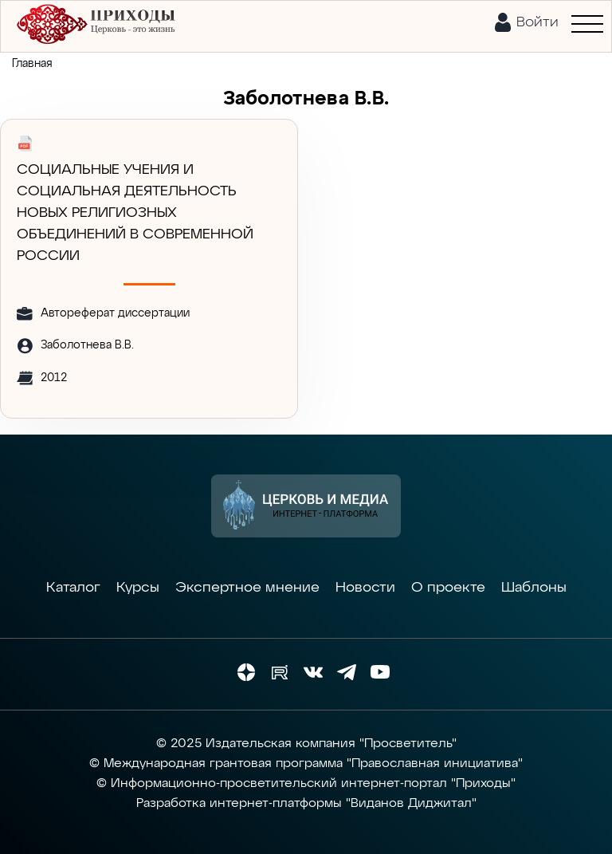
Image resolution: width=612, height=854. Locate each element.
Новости (365, 587)
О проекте (448, 587)
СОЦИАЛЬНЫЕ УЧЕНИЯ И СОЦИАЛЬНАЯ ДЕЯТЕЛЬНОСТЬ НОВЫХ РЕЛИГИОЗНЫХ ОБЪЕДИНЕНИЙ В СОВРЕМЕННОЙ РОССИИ (135, 213)
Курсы (137, 587)
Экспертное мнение (247, 587)
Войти (537, 22)
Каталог (73, 587)
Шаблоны (534, 587)
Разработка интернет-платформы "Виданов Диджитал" (306, 803)
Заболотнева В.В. (87, 345)
